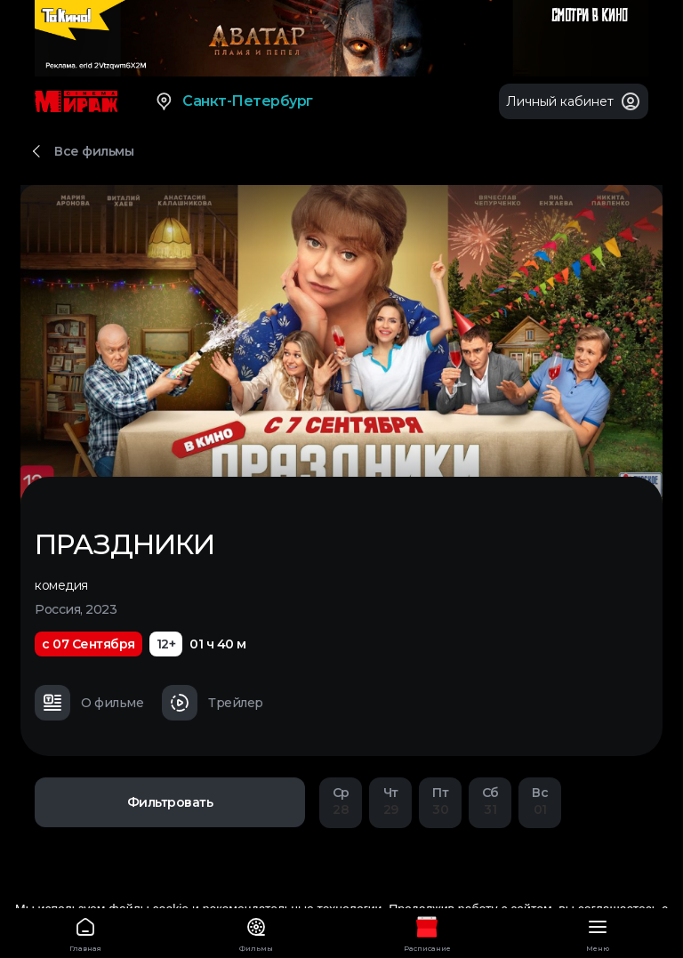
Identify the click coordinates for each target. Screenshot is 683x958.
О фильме (89, 703)
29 (390, 801)
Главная (85, 932)
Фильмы (256, 932)
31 (490, 801)
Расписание (427, 932)
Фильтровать (170, 802)
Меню (597, 932)
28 (340, 801)
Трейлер (212, 703)
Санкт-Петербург (233, 101)
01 (540, 801)
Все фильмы (93, 151)
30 (440, 801)
